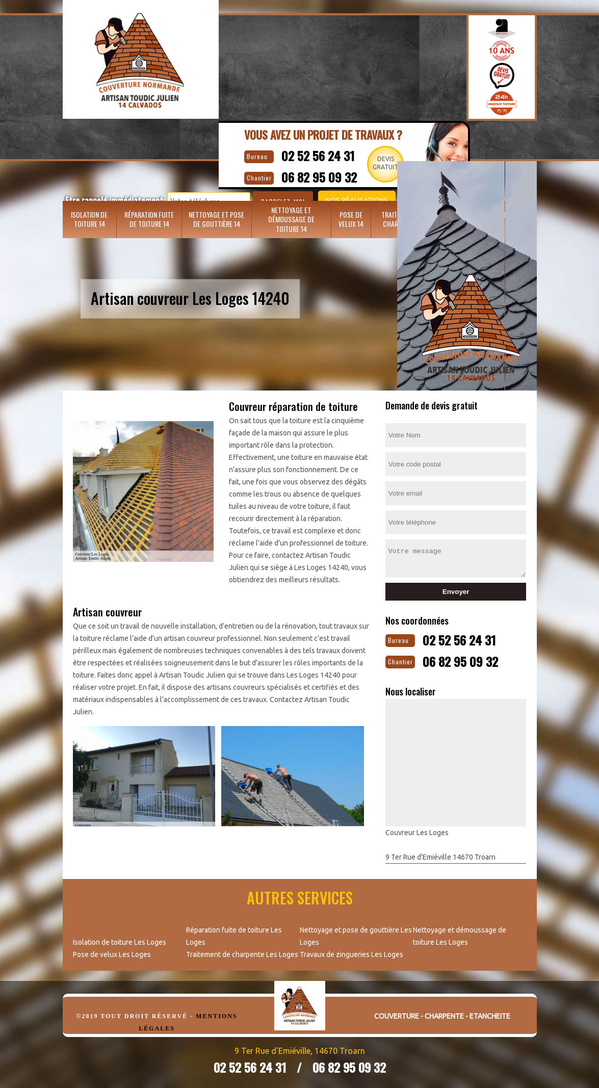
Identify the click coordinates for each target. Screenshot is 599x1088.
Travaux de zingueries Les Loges (351, 952)
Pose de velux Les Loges (112, 952)
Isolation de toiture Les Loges (119, 940)
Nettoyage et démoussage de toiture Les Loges (459, 934)
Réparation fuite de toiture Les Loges (234, 934)
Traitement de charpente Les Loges (242, 952)
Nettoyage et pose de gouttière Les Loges (356, 934)
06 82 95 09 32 (469, 658)
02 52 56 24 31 (326, 154)
